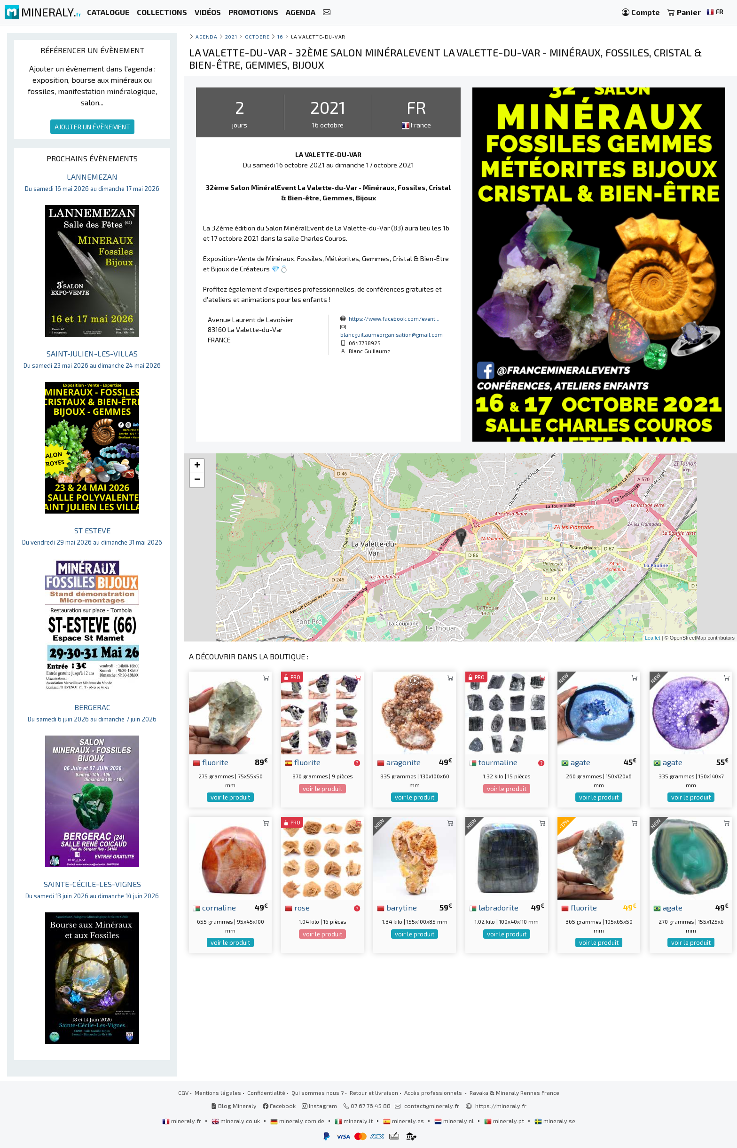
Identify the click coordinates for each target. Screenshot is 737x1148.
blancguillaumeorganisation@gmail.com (391, 334)
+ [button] (197, 466)
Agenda (206, 36)
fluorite (210, 762)
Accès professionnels (433, 1092)
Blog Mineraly (234, 1105)
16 (280, 36)
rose (297, 907)
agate (575, 762)
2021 (231, 36)
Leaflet (652, 638)
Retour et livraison (374, 1092)
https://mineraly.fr (500, 1105)
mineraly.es (404, 1120)
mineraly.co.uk (236, 1120)
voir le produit (230, 797)
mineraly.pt (504, 1120)
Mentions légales (218, 1092)
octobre (257, 36)
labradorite (493, 907)
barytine (397, 907)
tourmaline (493, 762)
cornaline (214, 907)
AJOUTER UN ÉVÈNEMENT (92, 127)
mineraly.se (554, 1120)
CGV (183, 1092)
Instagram (319, 1105)
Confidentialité (266, 1092)
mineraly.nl (454, 1120)
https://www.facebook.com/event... (394, 318)
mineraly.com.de (298, 1120)
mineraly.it (354, 1120)
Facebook (279, 1105)
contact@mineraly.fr (431, 1105)
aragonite (399, 762)
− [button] (197, 480)
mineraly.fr (182, 1120)
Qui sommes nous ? (317, 1092)
